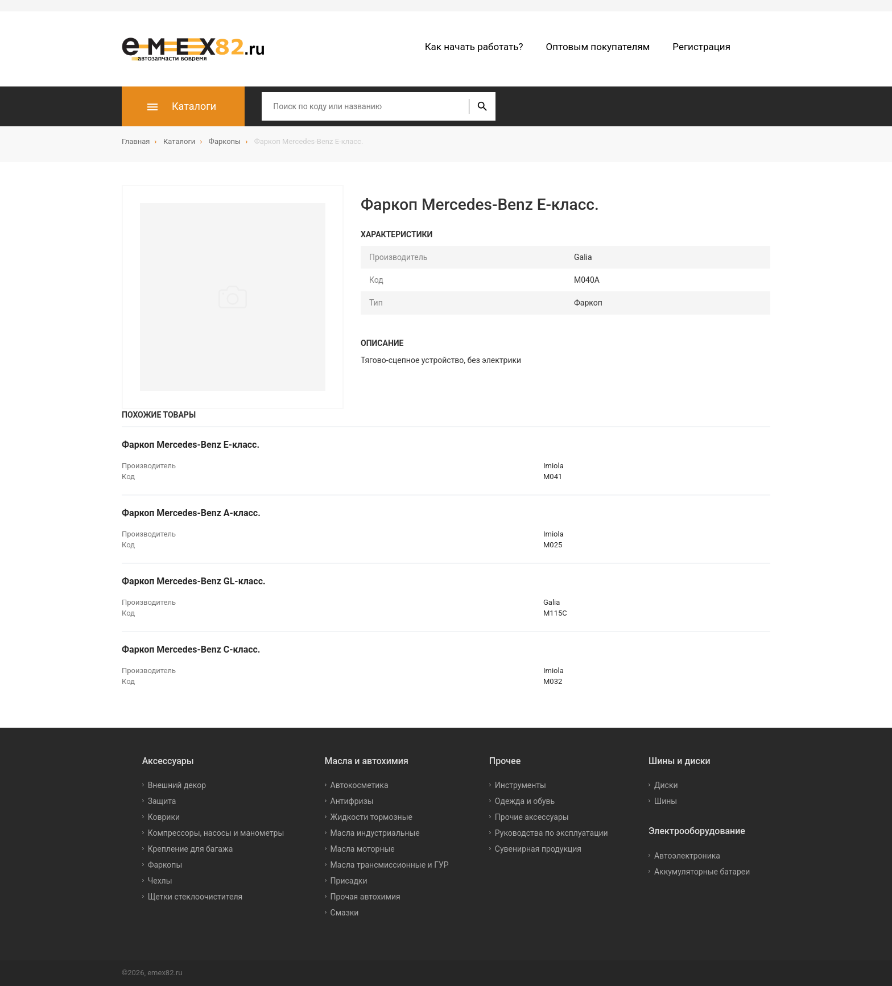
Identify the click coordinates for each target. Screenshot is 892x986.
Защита (162, 801)
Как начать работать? (474, 46)
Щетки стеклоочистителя (195, 896)
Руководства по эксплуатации (551, 833)
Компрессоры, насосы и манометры (216, 833)
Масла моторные (363, 848)
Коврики (164, 817)
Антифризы (352, 801)
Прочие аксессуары (532, 817)
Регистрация (701, 46)
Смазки (345, 912)
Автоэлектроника (687, 855)
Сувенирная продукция (538, 848)
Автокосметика (360, 785)
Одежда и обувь (525, 801)
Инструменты (520, 785)
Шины (665, 801)
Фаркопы (165, 864)
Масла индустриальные (375, 833)
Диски (666, 785)
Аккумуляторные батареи (702, 871)
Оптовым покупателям (598, 46)
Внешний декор (177, 785)
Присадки (349, 880)
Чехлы (160, 880)
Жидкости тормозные (371, 817)
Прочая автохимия (365, 896)
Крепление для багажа (190, 848)
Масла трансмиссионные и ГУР (390, 864)
